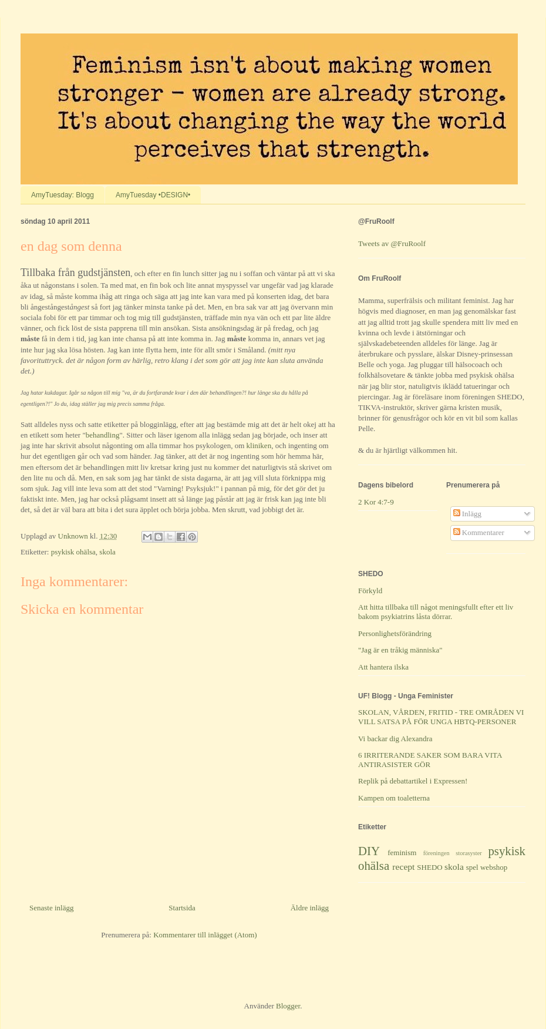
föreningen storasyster (452, 853)
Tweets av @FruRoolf (392, 243)
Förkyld (370, 590)
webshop (493, 867)
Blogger (288, 1005)
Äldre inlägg (310, 907)
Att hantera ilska (383, 667)
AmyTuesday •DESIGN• (153, 195)
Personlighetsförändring (395, 633)
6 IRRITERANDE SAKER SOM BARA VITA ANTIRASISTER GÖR (430, 760)
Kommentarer (478, 532)
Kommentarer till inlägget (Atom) (205, 934)
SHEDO (429, 867)
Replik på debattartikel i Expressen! (412, 780)
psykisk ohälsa (73, 551)
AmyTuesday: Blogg (62, 195)
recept (403, 867)
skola (107, 551)
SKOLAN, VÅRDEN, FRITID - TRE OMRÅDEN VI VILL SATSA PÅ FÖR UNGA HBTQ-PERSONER (441, 717)
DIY (369, 850)
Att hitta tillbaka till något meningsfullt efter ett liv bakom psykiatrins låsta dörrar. (435, 612)
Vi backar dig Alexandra (395, 738)
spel (472, 867)
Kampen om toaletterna (394, 797)
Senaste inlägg (51, 907)
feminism (401, 852)
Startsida (182, 907)
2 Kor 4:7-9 (376, 501)
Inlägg (467, 513)
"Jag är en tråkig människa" (400, 649)
